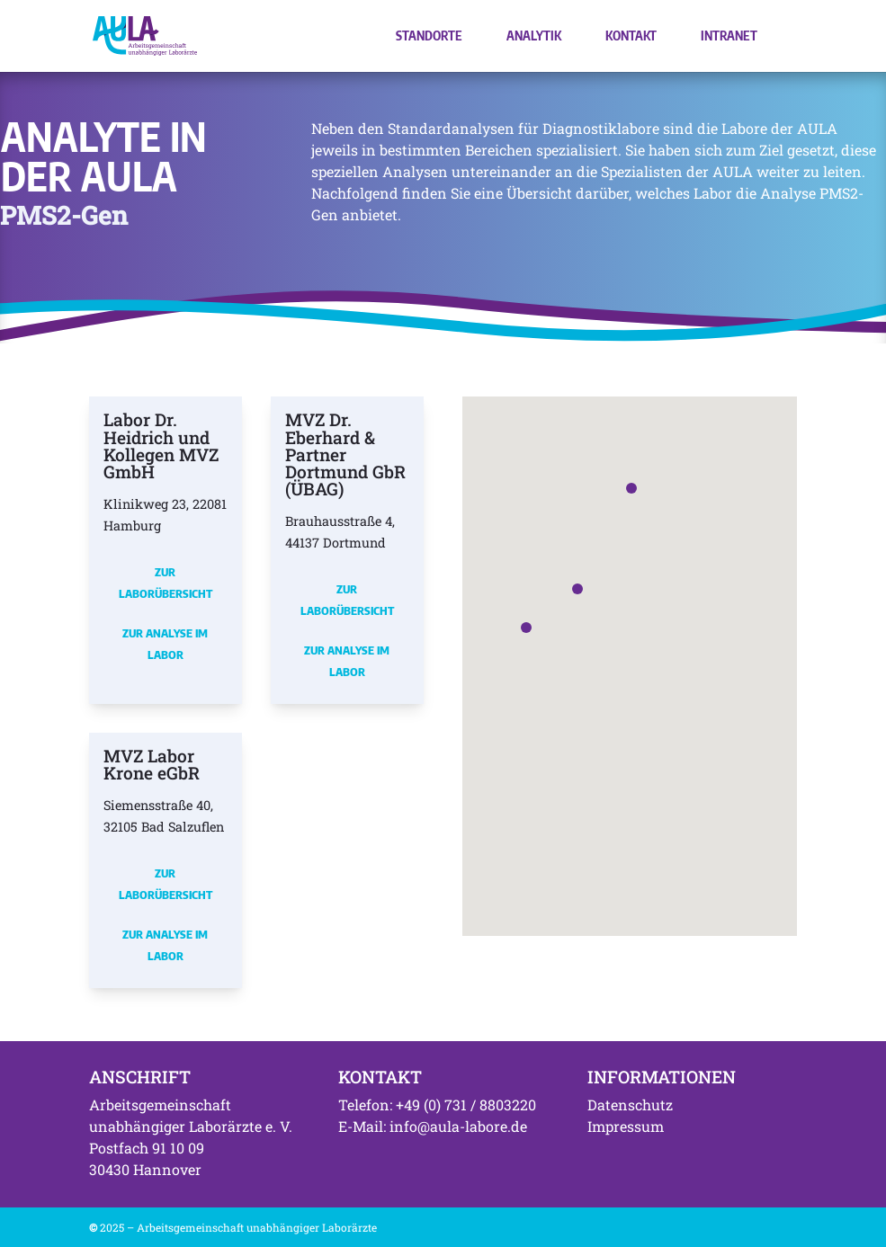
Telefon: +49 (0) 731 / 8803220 (437, 1104)
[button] (526, 627)
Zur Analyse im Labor (165, 644)
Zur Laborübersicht (165, 583)
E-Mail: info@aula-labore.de (432, 1126)
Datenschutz (630, 1104)
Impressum (625, 1126)
